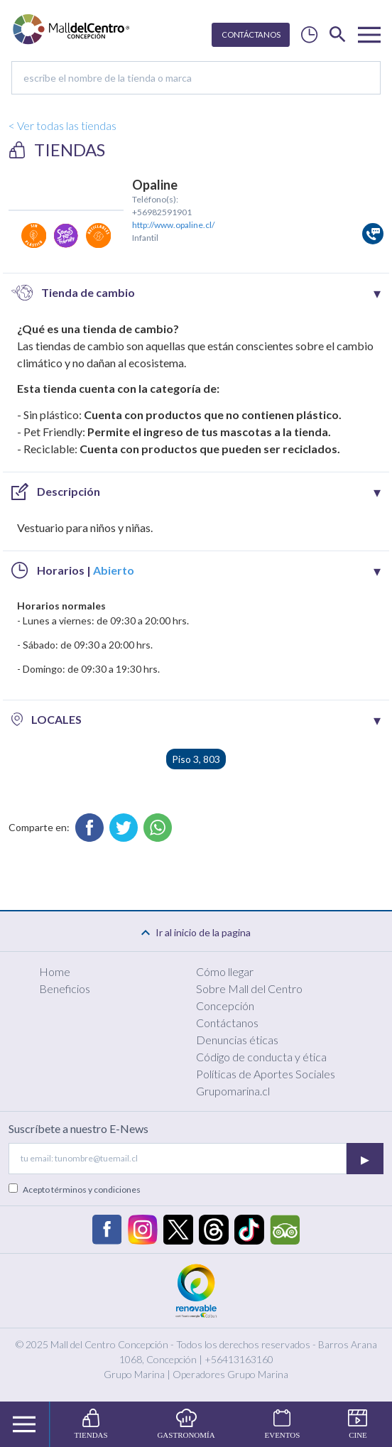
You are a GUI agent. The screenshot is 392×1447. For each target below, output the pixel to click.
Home (54, 971)
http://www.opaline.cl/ (173, 225)
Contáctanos (227, 1022)
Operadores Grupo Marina (230, 1374)
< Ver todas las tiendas (62, 125)
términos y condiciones (96, 1189)
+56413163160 (239, 1359)
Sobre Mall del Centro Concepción (249, 997)
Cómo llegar (225, 971)
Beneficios (64, 988)
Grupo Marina (134, 1374)
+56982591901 (162, 212)
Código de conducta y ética (261, 1056)
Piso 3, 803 (196, 759)
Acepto (82, 1189)
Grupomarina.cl (233, 1091)
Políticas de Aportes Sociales (265, 1073)
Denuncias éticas (237, 1039)
